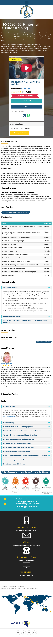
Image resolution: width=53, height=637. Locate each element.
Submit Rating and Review (43, 342)
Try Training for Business (19, 133)
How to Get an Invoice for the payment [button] (18, 427)
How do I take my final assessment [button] (17, 451)
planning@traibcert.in (27, 506)
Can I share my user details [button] (14, 460)
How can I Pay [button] (8, 423)
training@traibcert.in (9, 416)
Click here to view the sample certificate (15, 212)
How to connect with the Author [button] (15, 464)
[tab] (26, 287)
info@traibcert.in (19, 545)
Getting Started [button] (9, 406)
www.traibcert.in (26, 575)
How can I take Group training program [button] (18, 439)
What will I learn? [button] (10, 287)
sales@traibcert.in (33, 545)
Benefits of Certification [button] (12, 316)
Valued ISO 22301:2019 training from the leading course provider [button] (25, 321)
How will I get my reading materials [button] (17, 443)
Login (26, 106)
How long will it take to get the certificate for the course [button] (25, 456)
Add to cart (26, 101)
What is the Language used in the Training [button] (20, 435)
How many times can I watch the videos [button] (18, 447)
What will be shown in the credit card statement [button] (22, 431)
